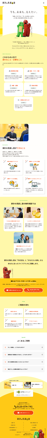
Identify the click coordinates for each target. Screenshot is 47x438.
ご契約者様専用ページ (13, 427)
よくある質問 (34, 425)
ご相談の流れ (13, 425)
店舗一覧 (13, 422)
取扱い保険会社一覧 (34, 422)
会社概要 (34, 427)
